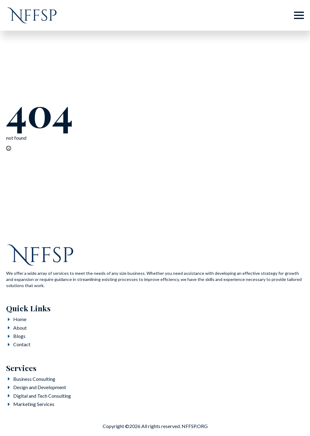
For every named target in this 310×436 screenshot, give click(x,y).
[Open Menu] (299, 15)
